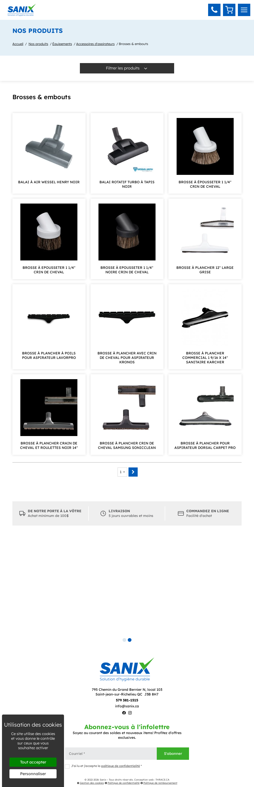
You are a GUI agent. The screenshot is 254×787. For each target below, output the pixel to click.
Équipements (62, 44)
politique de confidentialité (120, 766)
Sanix (103, 779)
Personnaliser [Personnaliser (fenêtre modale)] (33, 773)
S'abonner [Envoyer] (173, 753)
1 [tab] (124, 640)
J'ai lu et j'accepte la (103, 766)
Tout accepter (33, 762)
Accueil (17, 44)
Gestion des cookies (90, 783)
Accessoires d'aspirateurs (95, 44)
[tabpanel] (127, 585)
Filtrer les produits (127, 68)
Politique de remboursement (158, 783)
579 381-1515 (127, 700)
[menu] (244, 10)
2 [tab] (129, 640)
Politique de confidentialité (122, 783)
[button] (214, 10)
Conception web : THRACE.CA (151, 779)
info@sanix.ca (127, 706)
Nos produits (38, 44)
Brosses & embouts (133, 44)
